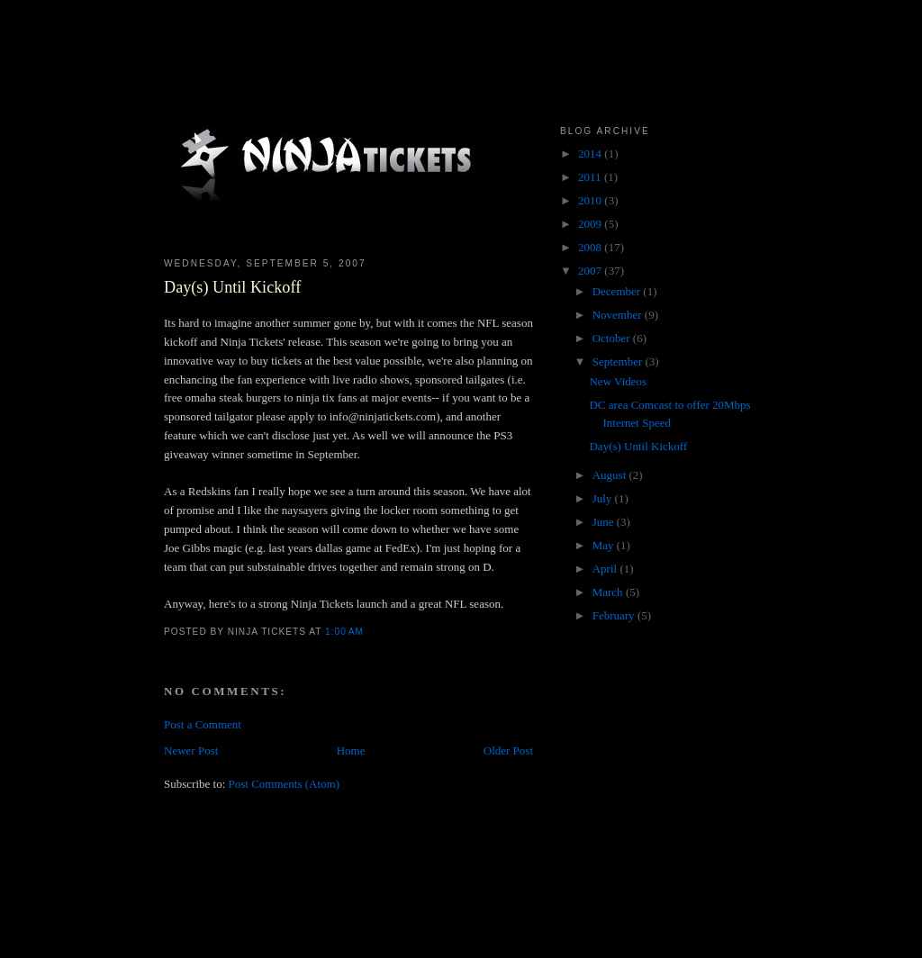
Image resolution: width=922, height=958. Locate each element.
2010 (591, 200)
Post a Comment (202, 724)
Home (351, 750)
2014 (591, 153)
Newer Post (191, 750)
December (618, 291)
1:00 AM (344, 632)
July (603, 498)
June (604, 522)
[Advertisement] (491, 902)
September (619, 361)
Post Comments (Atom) (284, 784)
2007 (591, 270)
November (618, 314)
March (609, 592)
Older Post (508, 750)
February (614, 615)
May (604, 545)
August (610, 475)
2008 (591, 247)
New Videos (617, 381)
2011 (591, 177)
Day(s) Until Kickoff (232, 287)
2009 (591, 223)
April (606, 568)
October (612, 338)
